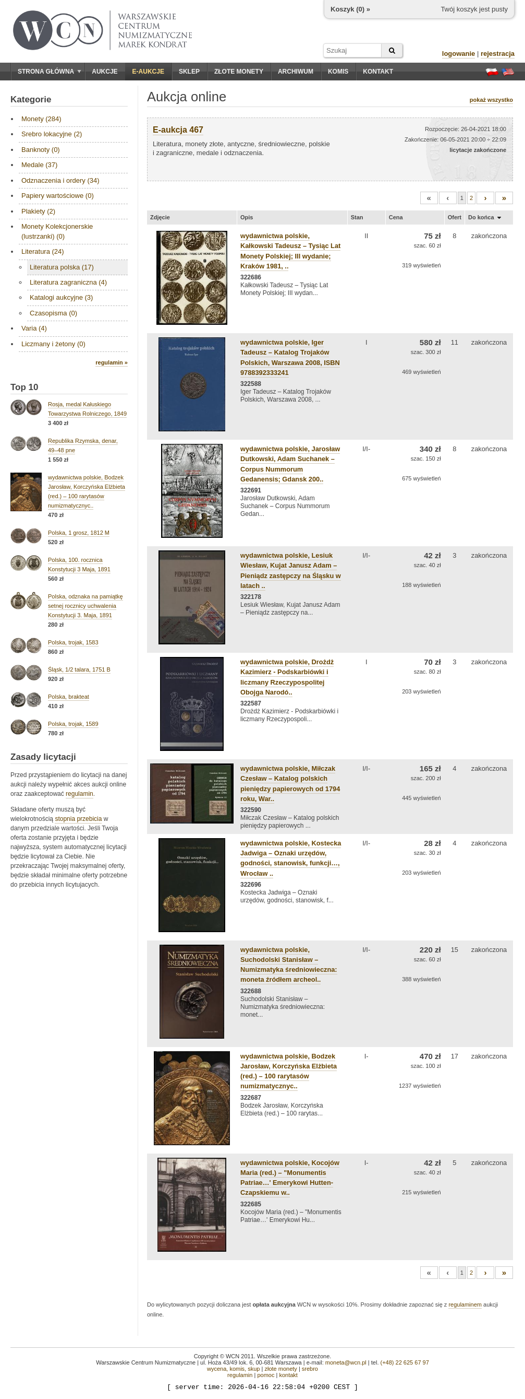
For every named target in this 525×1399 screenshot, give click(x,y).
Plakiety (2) (38, 211)
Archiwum (295, 71)
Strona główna (49, 71)
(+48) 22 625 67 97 (405, 1362)
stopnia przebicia (78, 818)
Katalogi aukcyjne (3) (61, 297)
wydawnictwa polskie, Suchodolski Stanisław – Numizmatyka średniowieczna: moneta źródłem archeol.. (288, 965)
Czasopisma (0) (53, 313)
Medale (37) (39, 165)
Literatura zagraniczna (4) (68, 282)
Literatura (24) (42, 251)
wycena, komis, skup (233, 1369)
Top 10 (24, 387)
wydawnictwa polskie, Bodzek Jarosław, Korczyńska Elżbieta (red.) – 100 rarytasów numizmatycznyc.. (288, 1071)
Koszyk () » (350, 9)
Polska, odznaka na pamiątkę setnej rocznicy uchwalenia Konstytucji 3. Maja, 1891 (85, 605)
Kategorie (30, 99)
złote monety (280, 1369)
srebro (310, 1369)
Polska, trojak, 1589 (73, 724)
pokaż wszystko (491, 100)
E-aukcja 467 (178, 129)
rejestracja (498, 53)
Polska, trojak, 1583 (73, 642)
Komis (338, 71)
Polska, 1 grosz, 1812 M (78, 533)
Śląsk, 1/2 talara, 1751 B (79, 669)
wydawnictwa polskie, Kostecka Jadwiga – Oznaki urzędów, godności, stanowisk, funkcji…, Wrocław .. (290, 858)
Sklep (189, 71)
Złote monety (238, 71)
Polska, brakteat (68, 696)
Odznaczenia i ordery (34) (60, 180)
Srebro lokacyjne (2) (51, 134)
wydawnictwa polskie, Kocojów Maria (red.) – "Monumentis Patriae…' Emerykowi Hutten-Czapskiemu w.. (289, 1178)
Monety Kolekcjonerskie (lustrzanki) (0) (57, 231)
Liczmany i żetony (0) (53, 344)
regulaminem (465, 1304)
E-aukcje (148, 71)
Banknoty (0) (40, 150)
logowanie (458, 53)
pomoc (265, 1375)
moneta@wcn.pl (346, 1362)
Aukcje (104, 71)
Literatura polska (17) (62, 267)
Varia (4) (34, 328)
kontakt (288, 1375)
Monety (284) (41, 119)
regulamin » (111, 362)
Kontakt (378, 71)
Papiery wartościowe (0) (57, 195)
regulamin (79, 793)
